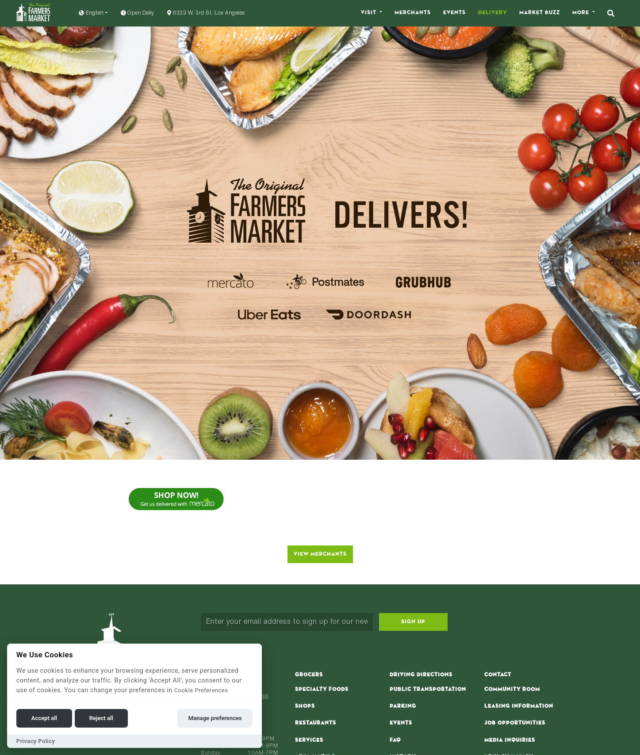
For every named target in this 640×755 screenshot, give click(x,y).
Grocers (309, 675)
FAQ (395, 740)
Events (454, 12)
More (581, 12)
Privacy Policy (35, 741)
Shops (305, 706)
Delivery (492, 12)
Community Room (512, 689)
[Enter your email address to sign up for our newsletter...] (287, 622)
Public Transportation (428, 689)
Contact (497, 675)
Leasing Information (518, 706)
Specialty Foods (322, 689)
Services (309, 740)
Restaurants (315, 723)
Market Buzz (539, 12)
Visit (369, 12)
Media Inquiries (509, 740)
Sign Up (413, 622)
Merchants (413, 12)
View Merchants (320, 554)
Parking (403, 706)
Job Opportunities (514, 723)
